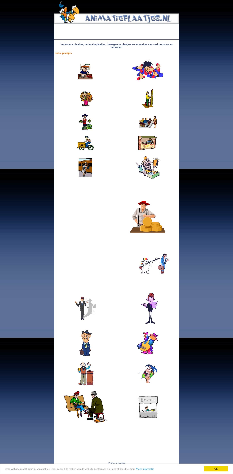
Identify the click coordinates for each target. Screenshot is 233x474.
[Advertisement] (116, 31)
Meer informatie (145, 469)
